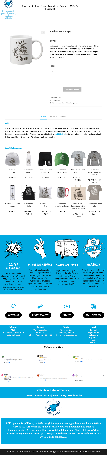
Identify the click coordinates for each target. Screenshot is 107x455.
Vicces (76, 103)
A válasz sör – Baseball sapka (61, 171)
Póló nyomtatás (66, 330)
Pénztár (93, 342)
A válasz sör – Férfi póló (94, 205)
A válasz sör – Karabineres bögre (62, 205)
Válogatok (93, 335)
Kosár (93, 340)
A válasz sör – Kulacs (29, 171)
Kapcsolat (93, 337)
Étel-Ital (64, 103)
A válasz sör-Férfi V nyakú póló (78, 171)
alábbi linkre (60, 134)
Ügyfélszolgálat (40, 330)
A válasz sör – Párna (45, 205)
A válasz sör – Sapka (12, 171)
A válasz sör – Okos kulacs (12, 205)
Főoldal (93, 330)
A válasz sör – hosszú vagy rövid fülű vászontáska (78, 206)
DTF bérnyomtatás (67, 332)
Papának (70, 103)
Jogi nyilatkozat (13, 335)
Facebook (40, 332)
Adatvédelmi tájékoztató (13, 332)
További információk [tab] (57, 117)
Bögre (59, 100)
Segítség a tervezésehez (66, 335)
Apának (58, 103)
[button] (43, 32)
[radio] (54, 73)
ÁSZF (13, 330)
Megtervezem (93, 332)
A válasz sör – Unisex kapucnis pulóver (94, 172)
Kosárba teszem (72, 89)
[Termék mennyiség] (56, 89)
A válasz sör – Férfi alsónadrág (45, 171)
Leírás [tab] (43, 117)
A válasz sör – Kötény (29, 205)
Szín (53, 66)
